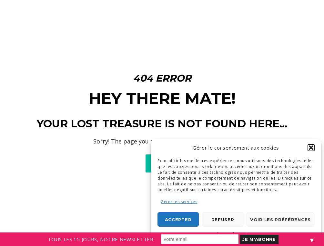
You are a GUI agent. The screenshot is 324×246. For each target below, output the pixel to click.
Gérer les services (179, 201)
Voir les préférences (280, 219)
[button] (311, 147)
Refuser (222, 219)
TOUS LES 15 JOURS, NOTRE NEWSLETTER (101, 239)
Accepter (178, 219)
